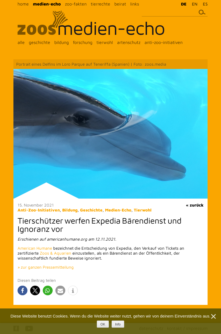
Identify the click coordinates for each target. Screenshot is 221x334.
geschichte (39, 42)
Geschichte (91, 210)
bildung (61, 42)
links (134, 3)
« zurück (194, 205)
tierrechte (100, 3)
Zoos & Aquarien (55, 253)
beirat (120, 3)
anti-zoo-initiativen (163, 42)
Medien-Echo (118, 210)
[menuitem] (182, 4)
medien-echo (47, 3)
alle (21, 42)
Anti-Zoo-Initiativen (39, 210)
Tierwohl (143, 210)
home (23, 3)
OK (102, 324)
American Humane (35, 248)
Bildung (70, 210)
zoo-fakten (76, 3)
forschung (82, 42)
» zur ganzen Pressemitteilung (46, 267)
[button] (22, 290)
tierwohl (105, 42)
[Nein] (213, 316)
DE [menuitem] (183, 4)
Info (118, 324)
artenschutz (128, 42)
